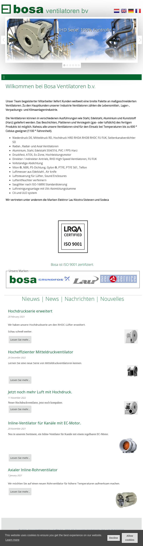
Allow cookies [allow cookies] (129, 537)
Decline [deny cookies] (113, 538)
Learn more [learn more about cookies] (12, 539)
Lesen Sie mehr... (20, 339)
